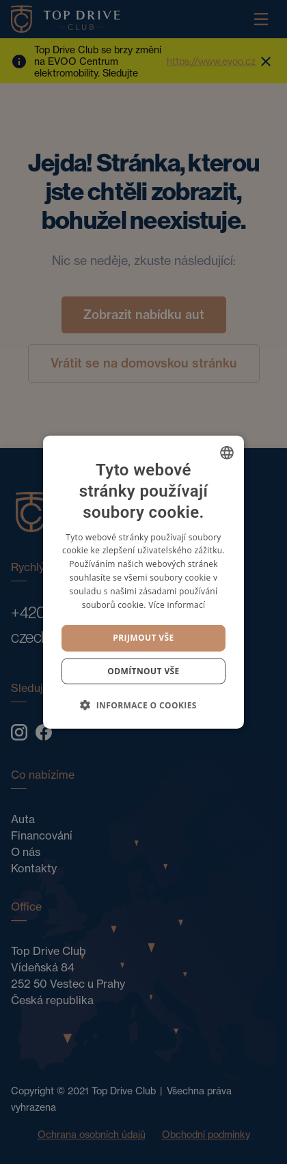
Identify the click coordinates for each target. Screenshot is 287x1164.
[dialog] (143, 582)
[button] (143, 704)
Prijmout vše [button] (143, 637)
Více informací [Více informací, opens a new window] (176, 604)
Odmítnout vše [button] (143, 670)
